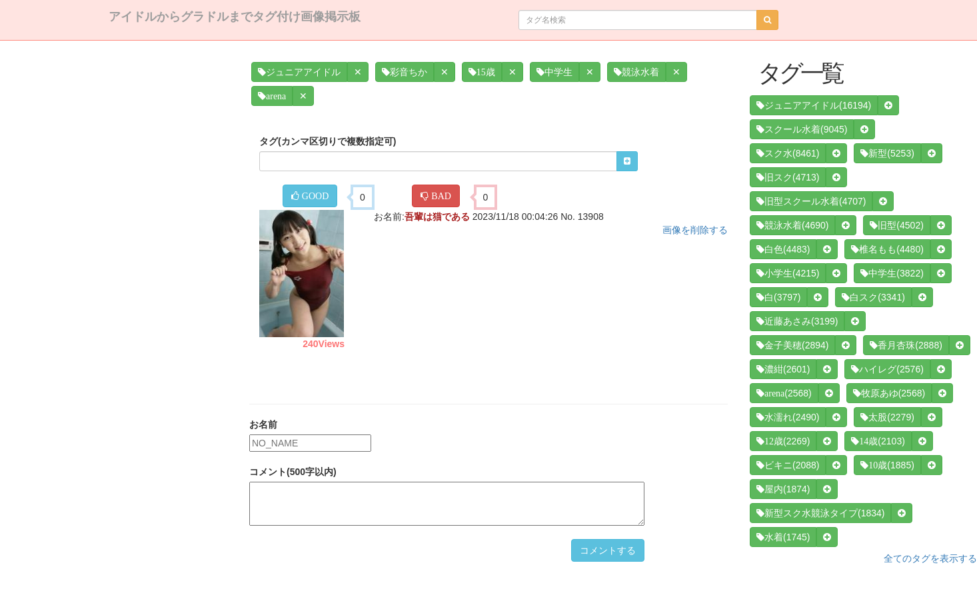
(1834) (820, 513)
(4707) (811, 201)
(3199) (797, 321)
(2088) (787, 465)
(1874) (783, 489)
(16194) (813, 105)
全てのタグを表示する (930, 558)
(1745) (783, 537)
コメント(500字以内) (293, 471)
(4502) (896, 225)
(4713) (787, 177)
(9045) (801, 129)
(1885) (887, 465)
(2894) (792, 345)
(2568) (784, 393)
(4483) (783, 249)
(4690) (792, 225)
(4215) (787, 273)
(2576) (887, 369)
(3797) (778, 297)
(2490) (787, 417)
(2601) (783, 369)
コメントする (608, 550)
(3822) (891, 273)
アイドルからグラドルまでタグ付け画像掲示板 (235, 16)
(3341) (873, 297)
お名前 (263, 424)
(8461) (787, 153)
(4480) (887, 249)
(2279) (887, 417)
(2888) (906, 345)
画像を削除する (695, 230)
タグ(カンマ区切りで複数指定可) (327, 141)
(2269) (783, 441)
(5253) (887, 153)
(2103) (877, 441)
